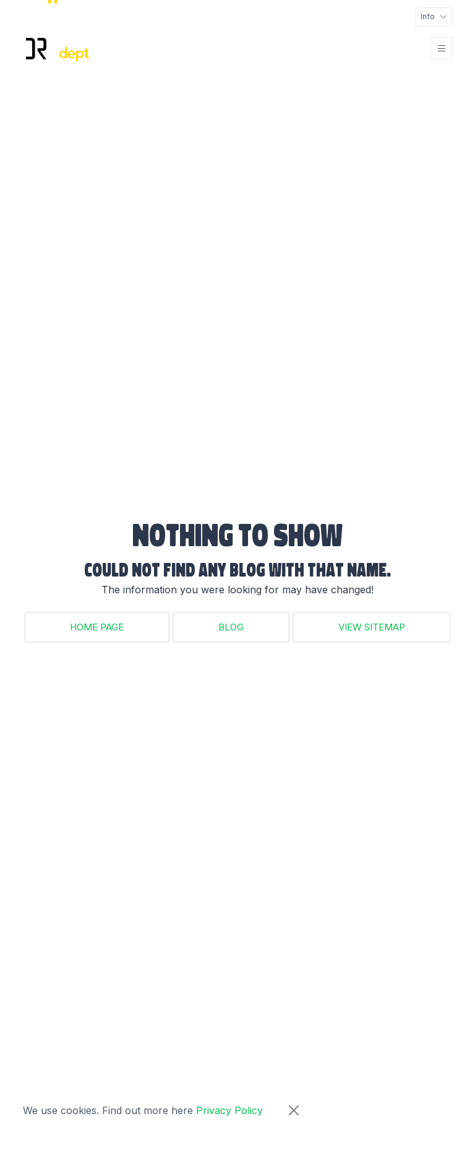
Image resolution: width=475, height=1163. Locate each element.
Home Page (97, 627)
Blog (231, 627)
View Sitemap (371, 627)
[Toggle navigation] (434, 17)
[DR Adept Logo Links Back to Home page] (56, 48)
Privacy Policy (229, 1110)
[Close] (294, 1110)
